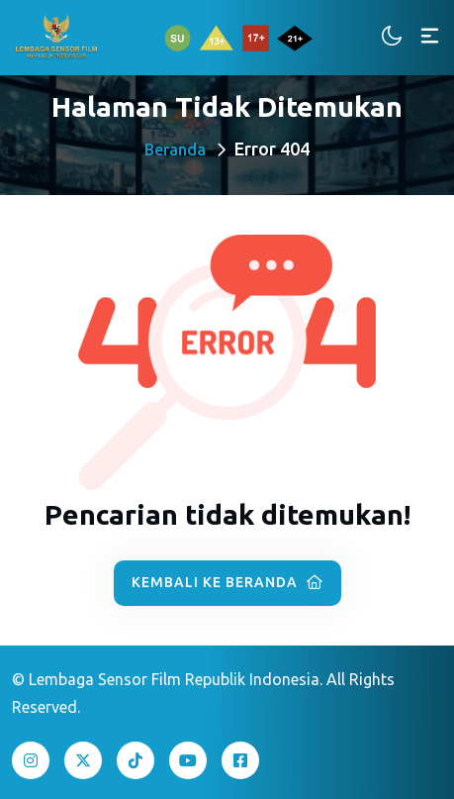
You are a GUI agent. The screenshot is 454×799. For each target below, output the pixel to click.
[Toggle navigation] (429, 37)
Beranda (175, 149)
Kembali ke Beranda (227, 582)
